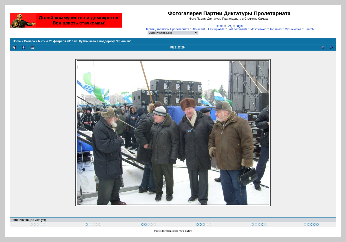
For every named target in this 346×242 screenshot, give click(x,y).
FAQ (229, 26)
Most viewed (258, 29)
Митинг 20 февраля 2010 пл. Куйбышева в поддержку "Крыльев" (84, 41)
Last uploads (216, 29)
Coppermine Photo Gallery (179, 231)
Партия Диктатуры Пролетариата (167, 29)
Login (239, 26)
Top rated (276, 29)
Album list (198, 29)
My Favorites (293, 29)
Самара (29, 41)
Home (219, 26)
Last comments (237, 29)
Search (309, 29)
